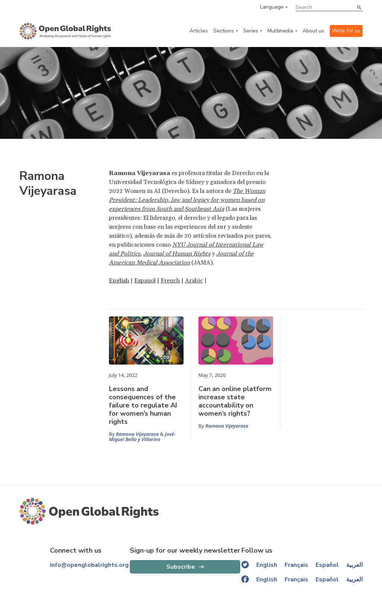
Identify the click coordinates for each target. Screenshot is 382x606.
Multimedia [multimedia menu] (280, 30)
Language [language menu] (272, 7)
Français (296, 565)
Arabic (194, 280)
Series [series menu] (250, 30)
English (119, 280)
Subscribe (180, 567)
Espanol (145, 280)
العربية (354, 565)
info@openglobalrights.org (89, 565)
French (170, 280)
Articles (199, 30)
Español (327, 565)
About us (313, 30)
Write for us (346, 30)
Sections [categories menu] (223, 30)
